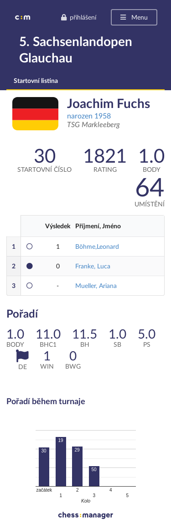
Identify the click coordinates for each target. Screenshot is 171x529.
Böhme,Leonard (97, 246)
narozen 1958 (89, 115)
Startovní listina (36, 80)
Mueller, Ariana (96, 285)
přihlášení (78, 17)
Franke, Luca (92, 266)
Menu (133, 17)
